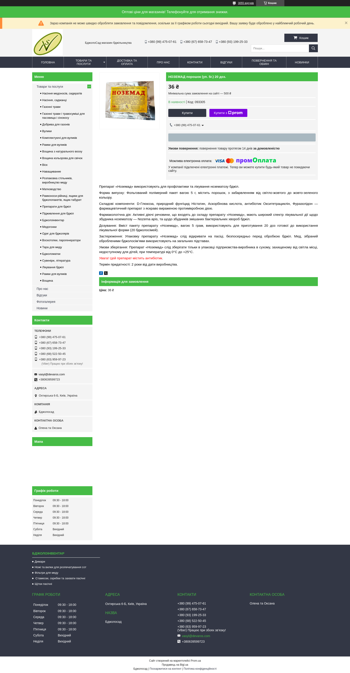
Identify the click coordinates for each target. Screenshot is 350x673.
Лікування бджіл (53, 267)
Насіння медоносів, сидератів (62, 93)
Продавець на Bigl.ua (175, 664)
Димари (40, 561)
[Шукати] (313, 48)
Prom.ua (196, 660)
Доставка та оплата (127, 62)
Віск (45, 164)
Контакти (194, 62)
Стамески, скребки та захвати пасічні (60, 578)
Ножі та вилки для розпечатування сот (60, 567)
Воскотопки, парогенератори (61, 240)
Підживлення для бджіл (58, 213)
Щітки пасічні (43, 584)
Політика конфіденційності (200, 668)
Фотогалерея (46, 301)
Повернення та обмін (264, 62)
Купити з (228, 113)
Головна (48, 62)
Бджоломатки (51, 253)
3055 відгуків (246, 3)
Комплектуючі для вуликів (59, 137)
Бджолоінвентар (53, 220)
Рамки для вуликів (54, 144)
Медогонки (49, 226)
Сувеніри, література (56, 260)
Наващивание (51, 171)
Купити (187, 113)
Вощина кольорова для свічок (62, 158)
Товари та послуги (83, 62)
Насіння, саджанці (54, 100)
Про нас (163, 62)
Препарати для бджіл (56, 206)
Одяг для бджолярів (55, 233)
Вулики (47, 131)
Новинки (302, 62)
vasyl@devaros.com (52, 374)
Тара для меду (52, 247)
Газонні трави (51, 106)
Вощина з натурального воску (62, 151)
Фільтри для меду (46, 572)
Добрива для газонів (56, 124)
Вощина (47, 280)
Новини (42, 308)
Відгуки (226, 62)
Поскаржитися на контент (165, 668)
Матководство (51, 189)
